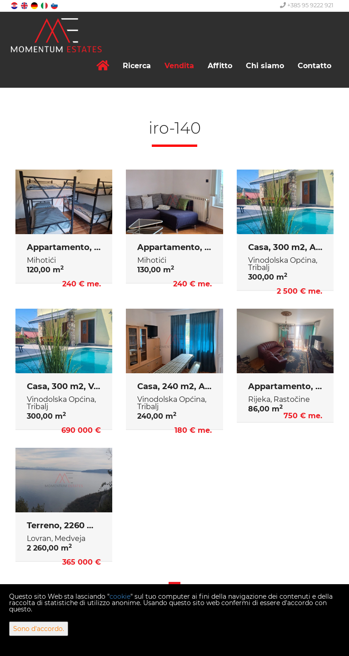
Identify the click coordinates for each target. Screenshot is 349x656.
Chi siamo (265, 65)
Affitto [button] (220, 65)
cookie (120, 596)
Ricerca (137, 65)
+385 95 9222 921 (307, 5)
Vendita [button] (179, 65)
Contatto (314, 65)
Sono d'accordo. (38, 629)
